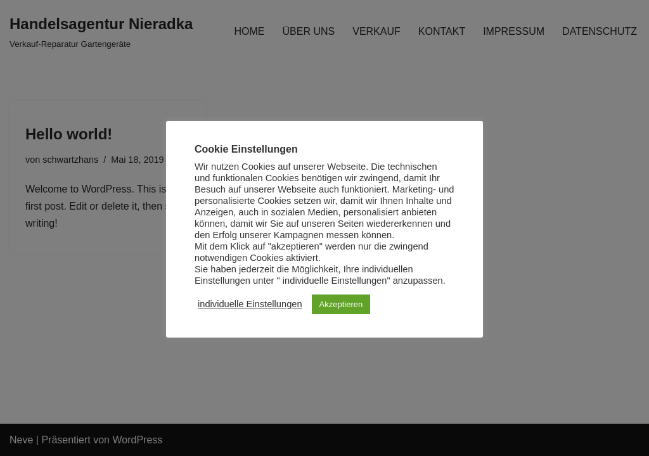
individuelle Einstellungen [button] (250, 304)
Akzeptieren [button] (341, 304)
